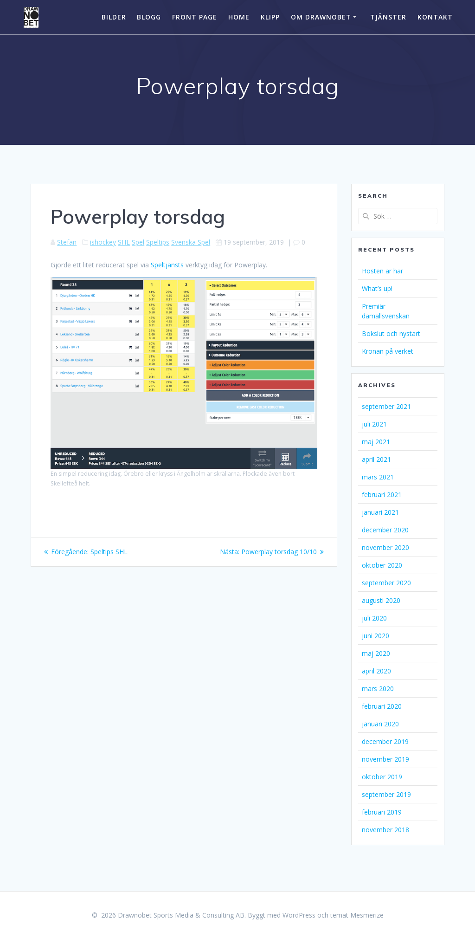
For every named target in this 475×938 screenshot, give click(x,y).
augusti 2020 (381, 600)
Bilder (114, 17)
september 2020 (386, 582)
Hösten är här (382, 270)
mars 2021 (378, 476)
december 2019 (385, 741)
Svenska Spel (190, 242)
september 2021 (386, 406)
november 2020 (385, 547)
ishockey (103, 242)
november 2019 (385, 759)
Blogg (149, 17)
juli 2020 (374, 618)
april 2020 (376, 670)
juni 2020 (375, 635)
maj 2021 (376, 441)
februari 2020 (382, 706)
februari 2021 (382, 494)
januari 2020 (380, 723)
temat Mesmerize (357, 915)
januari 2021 (380, 512)
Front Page (194, 17)
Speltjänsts (167, 264)
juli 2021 (374, 424)
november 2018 (385, 829)
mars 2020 (378, 688)
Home (239, 17)
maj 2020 (376, 653)
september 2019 (386, 794)
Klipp (270, 17)
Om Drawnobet (321, 17)
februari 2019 (382, 812)
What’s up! (377, 288)
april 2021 (376, 459)
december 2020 (385, 529)
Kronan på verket (387, 351)
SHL (124, 242)
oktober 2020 (382, 565)
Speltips (157, 242)
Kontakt (435, 17)
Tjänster (388, 17)
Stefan (67, 242)
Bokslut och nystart (391, 333)
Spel (138, 242)
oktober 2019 (382, 776)
